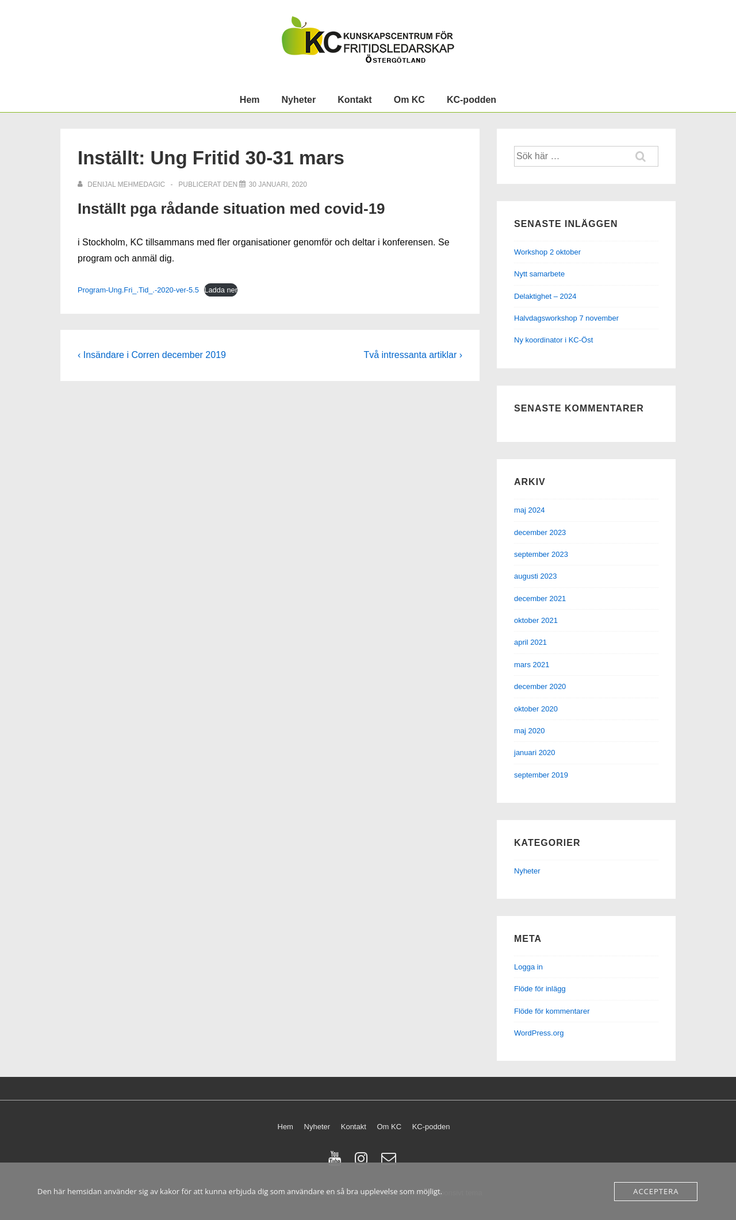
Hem (250, 100)
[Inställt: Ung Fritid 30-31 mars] (277, 184)
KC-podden (471, 100)
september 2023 (541, 554)
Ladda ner (220, 290)
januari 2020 (534, 752)
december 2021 (540, 598)
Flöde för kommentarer (552, 1011)
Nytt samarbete (539, 274)
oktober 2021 (536, 620)
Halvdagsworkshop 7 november (566, 318)
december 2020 (540, 686)
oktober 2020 (536, 709)
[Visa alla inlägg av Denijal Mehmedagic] (122, 184)
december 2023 (540, 532)
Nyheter (299, 100)
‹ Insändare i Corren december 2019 (152, 355)
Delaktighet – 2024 (545, 296)
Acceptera (655, 1191)
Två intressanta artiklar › (412, 355)
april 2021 (530, 642)
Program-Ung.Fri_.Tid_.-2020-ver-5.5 (138, 290)
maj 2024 (529, 510)
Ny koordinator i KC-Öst (553, 340)
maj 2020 (529, 730)
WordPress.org (539, 1033)
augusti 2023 (535, 576)
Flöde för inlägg (540, 988)
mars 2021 (531, 664)
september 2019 (541, 775)
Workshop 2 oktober (547, 252)
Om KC (409, 100)
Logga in (528, 967)
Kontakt (355, 100)
